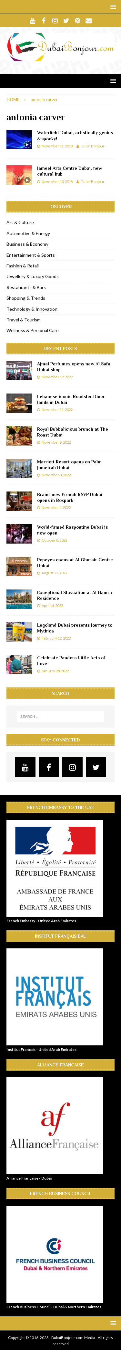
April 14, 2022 (52, 605)
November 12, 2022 (57, 377)
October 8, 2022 (54, 540)
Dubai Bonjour (93, 146)
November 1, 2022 (56, 507)
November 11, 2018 (57, 146)
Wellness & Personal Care (32, 330)
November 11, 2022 (57, 409)
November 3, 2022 (56, 475)
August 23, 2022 (54, 573)
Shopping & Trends (25, 298)
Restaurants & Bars (26, 287)
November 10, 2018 (57, 181)
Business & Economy (27, 244)
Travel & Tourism (23, 319)
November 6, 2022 (56, 442)
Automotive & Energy (28, 233)
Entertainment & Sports (30, 255)
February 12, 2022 (56, 638)
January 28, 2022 (55, 671)
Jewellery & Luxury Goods (32, 276)
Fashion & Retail (22, 265)
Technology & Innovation (31, 309)
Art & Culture (20, 222)
